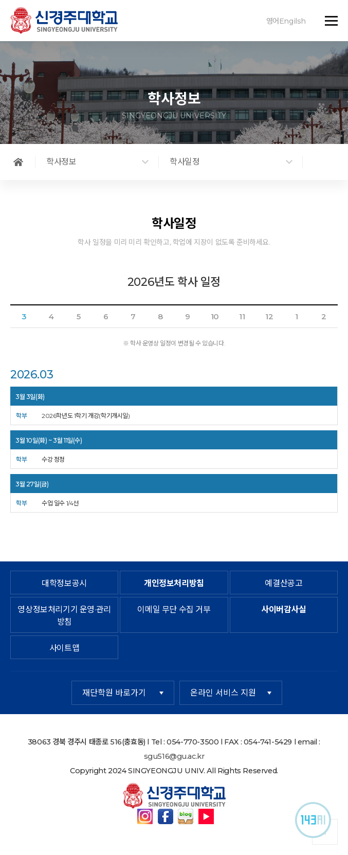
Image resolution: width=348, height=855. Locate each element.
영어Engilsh (286, 21)
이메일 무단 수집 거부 (173, 609)
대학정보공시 (64, 583)
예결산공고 (283, 583)
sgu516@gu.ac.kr (174, 756)
